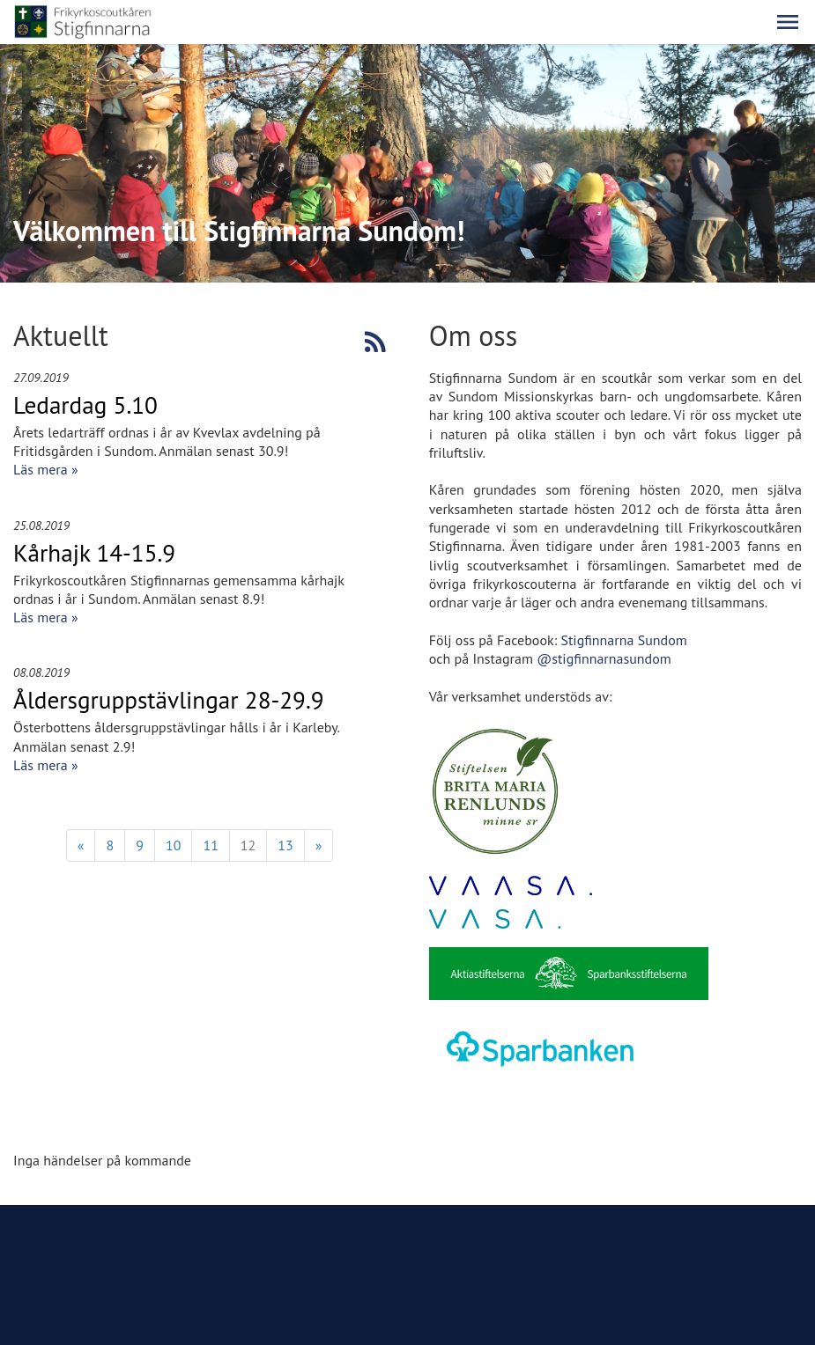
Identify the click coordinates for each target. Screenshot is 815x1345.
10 (173, 845)
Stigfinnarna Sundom (623, 640)
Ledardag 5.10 (85, 405)
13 (285, 845)
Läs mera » (45, 469)
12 (248, 845)
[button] (788, 22)
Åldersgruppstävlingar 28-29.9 (168, 700)
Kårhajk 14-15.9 (94, 553)
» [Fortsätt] (318, 845)
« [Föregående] (81, 845)
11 (210, 845)
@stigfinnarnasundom (604, 658)
